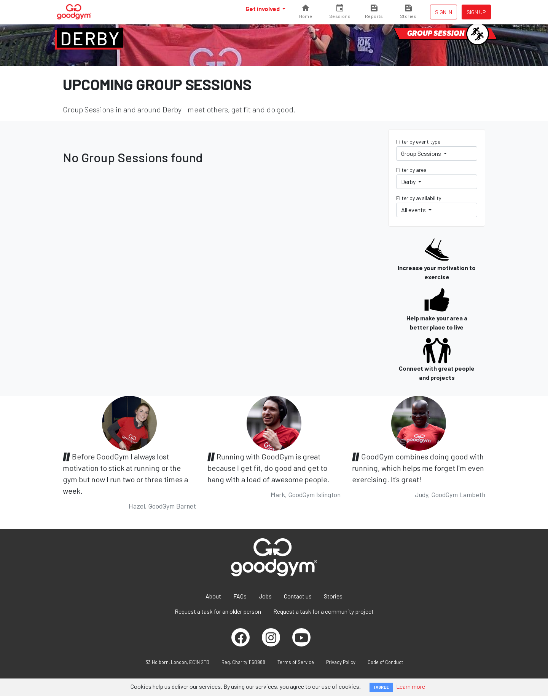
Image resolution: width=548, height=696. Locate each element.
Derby (90, 38)
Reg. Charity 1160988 (243, 662)
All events (414, 209)
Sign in (443, 12)
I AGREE (381, 687)
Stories (333, 596)
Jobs (265, 596)
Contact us (298, 596)
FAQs (240, 596)
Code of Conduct (385, 662)
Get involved (263, 8)
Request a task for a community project (323, 611)
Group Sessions (421, 153)
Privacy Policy (340, 662)
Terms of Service (295, 662)
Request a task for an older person (218, 611)
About (213, 596)
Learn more (410, 686)
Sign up (476, 12)
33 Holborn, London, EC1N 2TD (177, 662)
